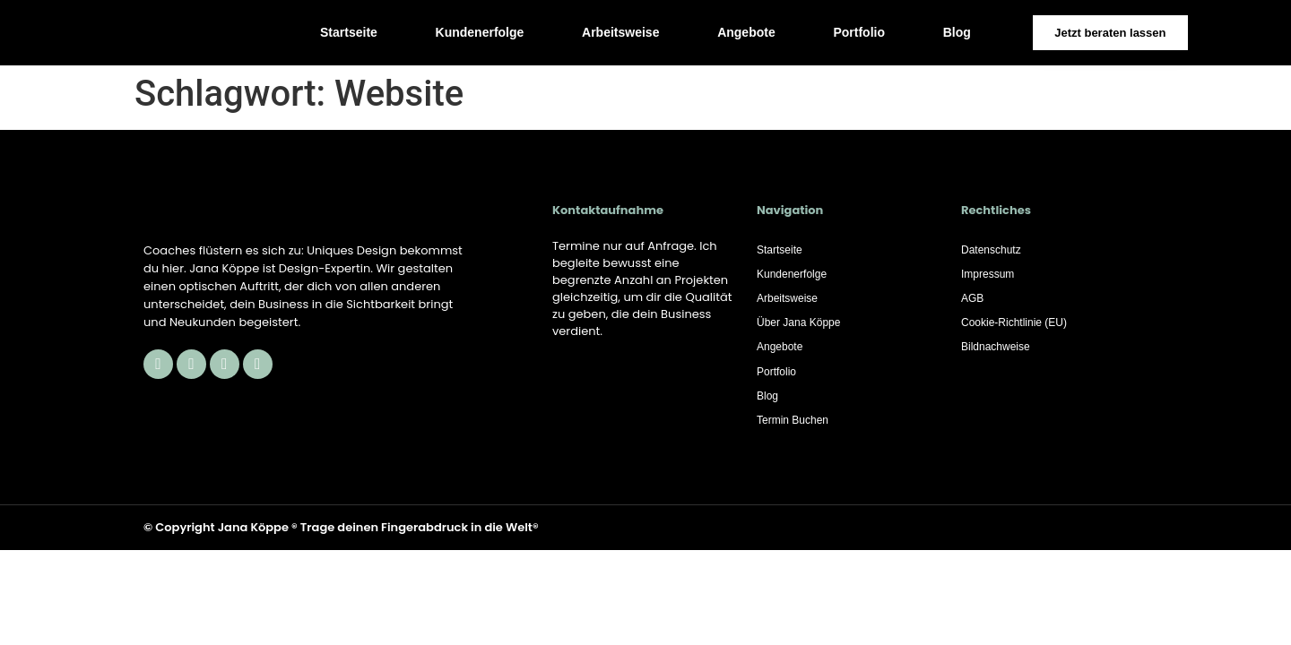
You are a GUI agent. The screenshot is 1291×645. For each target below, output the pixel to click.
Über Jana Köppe (798, 325)
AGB (972, 300)
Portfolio (859, 32)
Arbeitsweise (620, 32)
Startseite (348, 32)
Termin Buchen (792, 425)
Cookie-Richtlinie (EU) (1014, 325)
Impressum (987, 275)
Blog (957, 32)
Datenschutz (991, 250)
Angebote (746, 32)
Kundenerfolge (480, 32)
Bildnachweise (995, 350)
